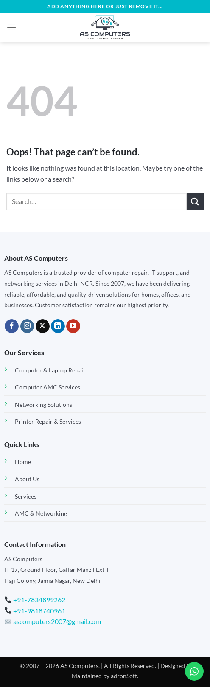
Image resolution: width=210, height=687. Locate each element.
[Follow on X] (43, 326)
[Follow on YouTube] (73, 326)
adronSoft (124, 675)
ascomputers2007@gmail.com (53, 621)
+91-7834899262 (39, 600)
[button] (11, 27)
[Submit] (195, 201)
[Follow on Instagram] (27, 326)
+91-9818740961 (39, 611)
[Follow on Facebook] (12, 326)
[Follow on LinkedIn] (58, 326)
